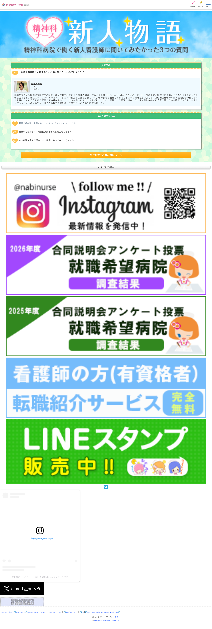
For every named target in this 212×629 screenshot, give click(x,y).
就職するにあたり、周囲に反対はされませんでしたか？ (45, 132)
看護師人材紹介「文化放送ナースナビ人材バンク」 (45, 612)
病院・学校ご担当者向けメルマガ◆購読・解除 (102, 612)
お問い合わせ (20, 612)
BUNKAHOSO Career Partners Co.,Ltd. (107, 620)
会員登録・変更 (6, 612)
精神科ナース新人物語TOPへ (106, 155)
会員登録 (193, 6)
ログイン (200, 6)
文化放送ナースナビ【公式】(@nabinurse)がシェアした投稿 (40, 577)
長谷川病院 (36, 83)
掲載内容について (72, 612)
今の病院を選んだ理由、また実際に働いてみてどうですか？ (47, 140)
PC (116, 617)
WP (83, 612)
